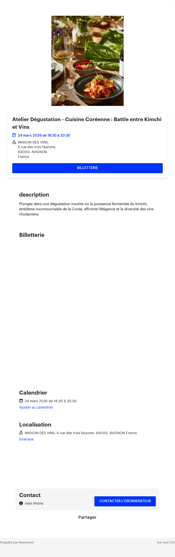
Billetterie (87, 168)
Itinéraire (26, 439)
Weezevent (26, 542)
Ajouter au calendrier (36, 407)
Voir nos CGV (166, 542)
